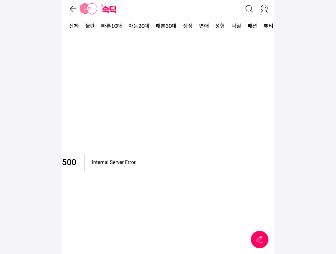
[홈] (88, 9)
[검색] (249, 8)
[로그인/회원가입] (264, 9)
